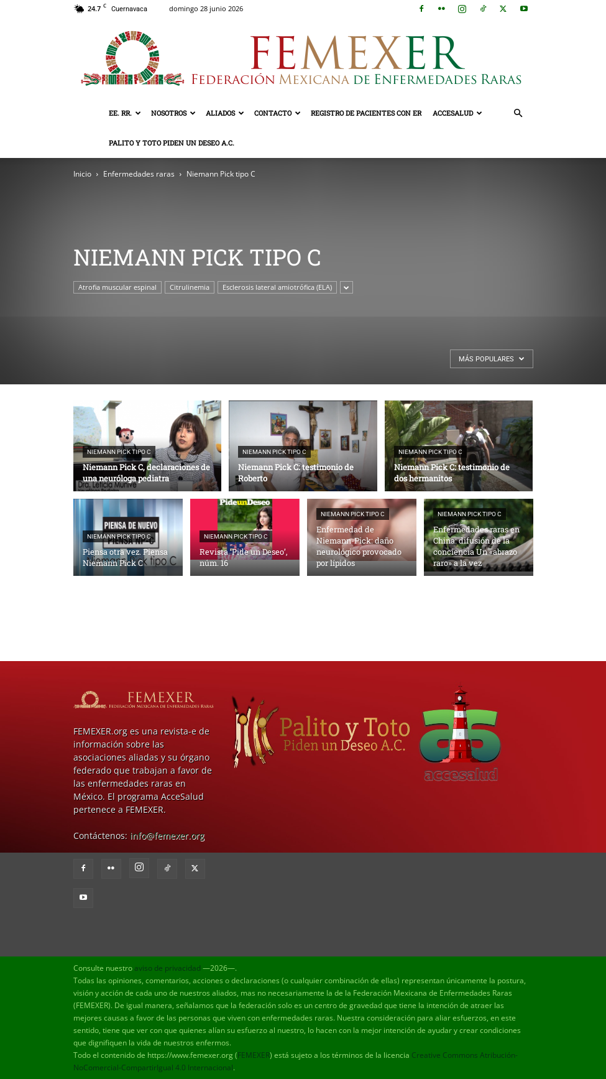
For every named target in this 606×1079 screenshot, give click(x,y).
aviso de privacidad (167, 968)
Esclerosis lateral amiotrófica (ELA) (277, 287)
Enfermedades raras (139, 174)
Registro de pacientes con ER (366, 113)
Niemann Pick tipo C (119, 451)
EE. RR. (125, 113)
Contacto (277, 113)
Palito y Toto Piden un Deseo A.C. (171, 142)
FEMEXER (253, 1055)
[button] (518, 113)
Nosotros (173, 113)
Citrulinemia (189, 287)
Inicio (82, 174)
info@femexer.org (167, 835)
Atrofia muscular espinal (117, 287)
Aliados (225, 113)
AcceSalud (457, 113)
